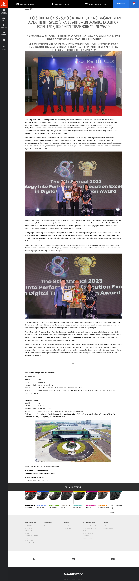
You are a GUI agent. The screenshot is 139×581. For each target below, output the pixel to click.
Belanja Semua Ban (30, 543)
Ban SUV (27, 538)
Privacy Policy (67, 526)
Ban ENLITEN (28, 526)
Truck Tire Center (87, 538)
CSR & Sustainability (108, 528)
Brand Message (107, 526)
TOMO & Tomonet (88, 533)
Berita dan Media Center (89, 528)
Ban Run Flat (28, 530)
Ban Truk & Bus (29, 540)
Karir (84, 530)
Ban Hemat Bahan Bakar (31, 535)
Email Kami (47, 526)
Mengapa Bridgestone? (89, 526)
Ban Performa (28, 528)
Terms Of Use (67, 528)
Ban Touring (28, 533)
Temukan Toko (121, 4)
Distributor (86, 535)
